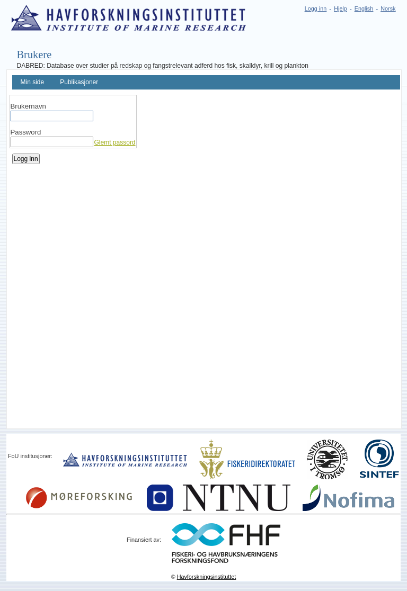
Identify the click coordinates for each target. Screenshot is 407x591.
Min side (33, 82)
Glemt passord (115, 142)
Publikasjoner (79, 82)
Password (26, 132)
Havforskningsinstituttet (206, 577)
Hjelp (340, 8)
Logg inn (315, 8)
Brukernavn (28, 106)
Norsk (388, 8)
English (364, 8)
